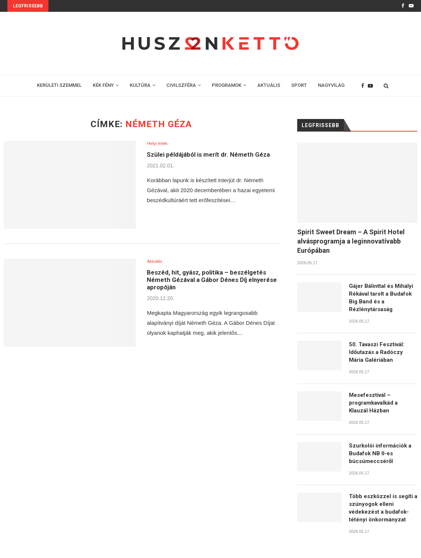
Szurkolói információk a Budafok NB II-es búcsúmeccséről (380, 453)
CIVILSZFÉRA (181, 85)
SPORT (299, 85)
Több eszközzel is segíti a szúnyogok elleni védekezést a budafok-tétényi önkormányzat (383, 508)
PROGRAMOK (226, 85)
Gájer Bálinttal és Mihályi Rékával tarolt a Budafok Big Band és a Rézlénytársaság (381, 298)
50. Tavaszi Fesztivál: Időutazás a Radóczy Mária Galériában (376, 352)
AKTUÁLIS (268, 85)
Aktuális (155, 261)
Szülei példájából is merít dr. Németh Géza (212, 155)
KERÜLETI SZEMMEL (59, 85)
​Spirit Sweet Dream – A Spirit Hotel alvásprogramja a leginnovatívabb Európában (351, 241)
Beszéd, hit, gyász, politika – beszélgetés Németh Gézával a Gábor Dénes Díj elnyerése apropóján (210, 281)
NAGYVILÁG (331, 85)
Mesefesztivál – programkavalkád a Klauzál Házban (373, 403)
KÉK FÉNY (103, 85)
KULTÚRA (140, 85)
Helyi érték (158, 143)
